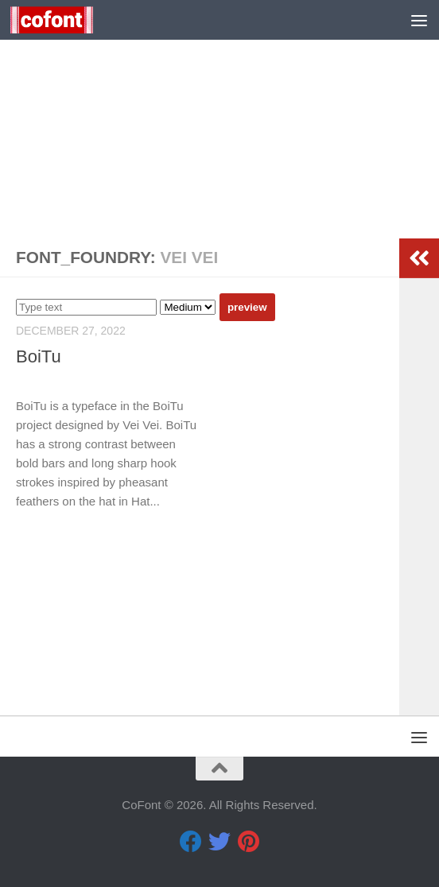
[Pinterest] (248, 842)
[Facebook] (191, 842)
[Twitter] (219, 842)
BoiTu (38, 356)
